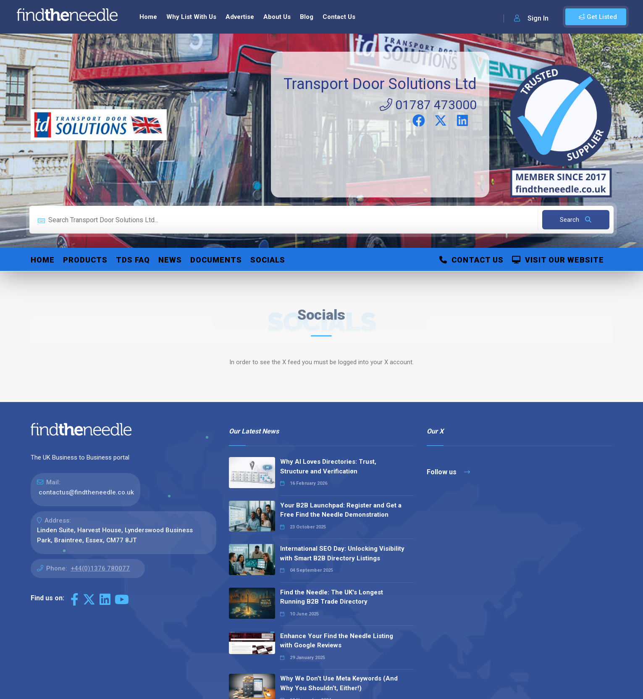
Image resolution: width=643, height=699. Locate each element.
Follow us (448, 472)
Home (148, 17)
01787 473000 (428, 104)
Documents (216, 259)
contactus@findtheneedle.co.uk (86, 492)
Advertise (240, 17)
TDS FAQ (133, 259)
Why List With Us (191, 17)
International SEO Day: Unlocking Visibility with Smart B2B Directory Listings (342, 553)
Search (575, 219)
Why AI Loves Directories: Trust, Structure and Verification (328, 466)
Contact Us (339, 17)
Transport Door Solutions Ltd (380, 84)
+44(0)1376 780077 (100, 568)
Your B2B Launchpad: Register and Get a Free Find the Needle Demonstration (341, 510)
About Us (277, 17)
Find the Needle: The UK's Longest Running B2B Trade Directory (331, 597)
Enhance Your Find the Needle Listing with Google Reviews (336, 640)
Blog (306, 17)
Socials (267, 259)
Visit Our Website (558, 259)
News (170, 259)
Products (85, 259)
